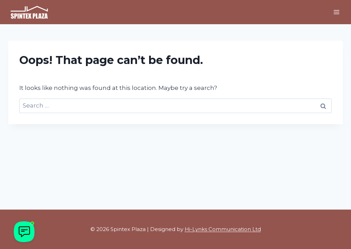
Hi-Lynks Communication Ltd (223, 229)
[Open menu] (336, 12)
